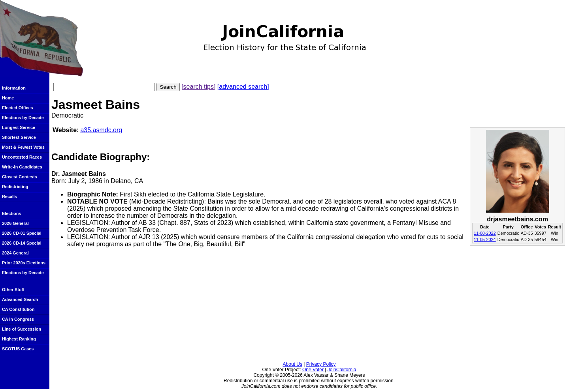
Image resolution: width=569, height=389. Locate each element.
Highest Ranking (19, 339)
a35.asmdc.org (101, 130)
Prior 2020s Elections (23, 262)
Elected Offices (17, 107)
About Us (292, 364)
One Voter (313, 369)
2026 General (15, 223)
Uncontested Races (22, 157)
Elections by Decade (23, 117)
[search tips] (198, 86)
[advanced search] (243, 86)
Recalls (9, 196)
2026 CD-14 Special (21, 243)
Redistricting (15, 186)
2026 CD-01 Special (21, 233)
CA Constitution (18, 309)
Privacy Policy (321, 364)
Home (8, 97)
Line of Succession (21, 329)
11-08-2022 (485, 233)
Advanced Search (20, 299)
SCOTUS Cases (18, 348)
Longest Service (18, 127)
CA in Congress (18, 319)
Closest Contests (19, 176)
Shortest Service (19, 137)
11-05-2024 (485, 239)
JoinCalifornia (342, 369)
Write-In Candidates (22, 167)
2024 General (15, 253)
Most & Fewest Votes (23, 147)
